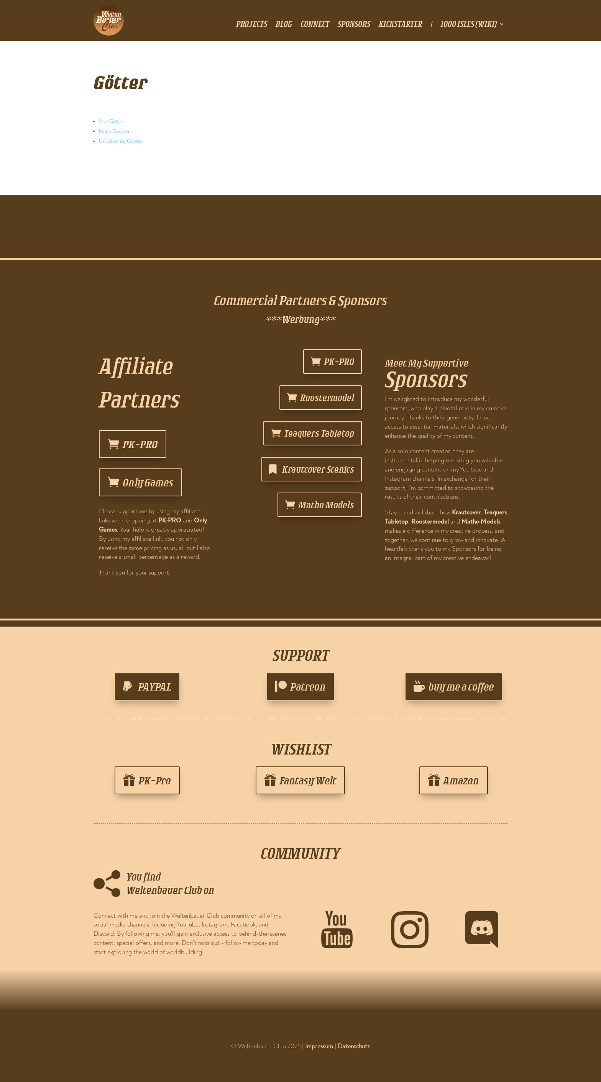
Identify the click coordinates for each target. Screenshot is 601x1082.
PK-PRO (140, 444)
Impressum (319, 1046)
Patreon (308, 686)
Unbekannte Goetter (122, 141)
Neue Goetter (114, 131)
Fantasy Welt (307, 780)
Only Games (148, 482)
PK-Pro (154, 780)
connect (314, 24)
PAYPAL (154, 686)
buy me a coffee (461, 686)
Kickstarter (400, 24)
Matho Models (326, 504)
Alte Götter (111, 121)
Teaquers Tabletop (319, 433)
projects (251, 24)
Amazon (461, 780)
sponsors (354, 24)
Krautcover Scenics (318, 469)
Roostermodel (327, 397)
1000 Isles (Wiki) (469, 24)
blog (284, 24)
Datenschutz (354, 1046)
